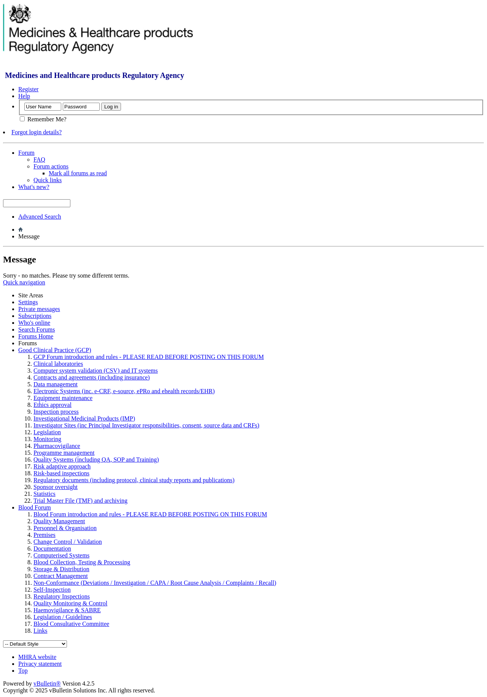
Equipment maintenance (62, 398)
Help (24, 96)
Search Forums (36, 329)
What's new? (33, 187)
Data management (55, 384)
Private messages (39, 309)
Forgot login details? (36, 132)
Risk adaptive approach (62, 466)
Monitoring (47, 439)
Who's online (34, 322)
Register (28, 89)
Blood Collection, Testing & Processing (81, 562)
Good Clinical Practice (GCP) (54, 350)
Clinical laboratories (58, 363)
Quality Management (59, 521)
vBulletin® (47, 683)
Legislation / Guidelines (62, 617)
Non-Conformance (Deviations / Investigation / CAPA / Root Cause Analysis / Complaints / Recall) (154, 583)
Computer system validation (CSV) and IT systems (95, 370)
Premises (44, 535)
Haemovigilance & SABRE (67, 610)
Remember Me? (43, 119)
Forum (26, 152)
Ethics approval (52, 405)
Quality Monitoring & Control (70, 603)
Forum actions (50, 166)
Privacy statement (40, 663)
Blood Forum (34, 507)
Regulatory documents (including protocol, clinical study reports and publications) (133, 480)
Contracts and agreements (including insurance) (91, 377)
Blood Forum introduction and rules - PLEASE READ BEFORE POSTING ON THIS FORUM (150, 514)
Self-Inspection (52, 589)
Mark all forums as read (78, 173)
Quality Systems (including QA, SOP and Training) (96, 459)
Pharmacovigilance (56, 446)
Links (40, 630)
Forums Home (35, 336)
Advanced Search (39, 216)
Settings (28, 302)
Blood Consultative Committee (71, 624)
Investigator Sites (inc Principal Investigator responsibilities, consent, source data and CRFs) (146, 425)
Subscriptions (34, 316)
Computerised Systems (61, 555)
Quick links (47, 180)
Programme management (63, 452)
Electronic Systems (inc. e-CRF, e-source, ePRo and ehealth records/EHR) (124, 391)
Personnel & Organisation (65, 528)
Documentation (52, 548)
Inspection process (56, 411)
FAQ (39, 159)
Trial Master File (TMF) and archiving (80, 500)
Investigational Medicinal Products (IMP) (84, 418)
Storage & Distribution (61, 569)
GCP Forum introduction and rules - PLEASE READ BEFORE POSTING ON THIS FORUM (148, 357)
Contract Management (60, 576)
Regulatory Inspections (61, 596)
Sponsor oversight (55, 487)
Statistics (44, 494)
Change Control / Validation (67, 541)
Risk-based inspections (61, 473)
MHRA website (37, 657)
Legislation (47, 432)
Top (23, 670)
